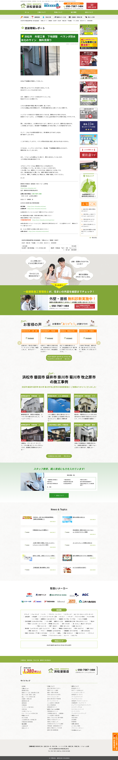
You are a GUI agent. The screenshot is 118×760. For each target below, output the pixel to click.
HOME (23, 686)
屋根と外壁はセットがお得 (54, 728)
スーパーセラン (75, 711)
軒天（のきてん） (79, 628)
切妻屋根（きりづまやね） (71, 631)
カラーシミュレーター (53, 696)
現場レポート (25, 728)
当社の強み (74, 717)
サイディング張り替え (28, 707)
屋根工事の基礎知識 (52, 730)
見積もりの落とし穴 (52, 721)
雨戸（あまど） (53, 626)
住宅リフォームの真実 (53, 709)
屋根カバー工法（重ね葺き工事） (31, 692)
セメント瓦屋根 (83, 619)
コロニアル (74, 635)
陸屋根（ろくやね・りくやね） (67, 619)
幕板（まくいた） (65, 626)
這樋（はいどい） (77, 626)
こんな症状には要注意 (53, 703)
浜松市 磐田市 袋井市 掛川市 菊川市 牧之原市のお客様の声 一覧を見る (59, 358)
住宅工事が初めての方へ (54, 688)
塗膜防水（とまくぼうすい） (49, 619)
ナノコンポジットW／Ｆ (78, 692)
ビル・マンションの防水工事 (30, 713)
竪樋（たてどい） (81, 633)
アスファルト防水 (80, 616)
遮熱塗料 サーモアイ (77, 694)
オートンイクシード (52, 701)
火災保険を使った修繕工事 (29, 719)
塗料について (75, 686)
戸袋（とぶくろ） (42, 626)
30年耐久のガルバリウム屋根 (55, 724)
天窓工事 (24, 709)
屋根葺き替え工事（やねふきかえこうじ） (76, 621)
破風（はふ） (90, 628)
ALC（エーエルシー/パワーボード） (84, 614)
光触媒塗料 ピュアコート (78, 703)
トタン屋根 (49, 621)
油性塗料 (27, 616)
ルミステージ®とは (76, 707)
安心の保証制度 (51, 705)
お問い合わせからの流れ (54, 694)
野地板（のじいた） (54, 623)
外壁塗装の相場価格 (27, 722)
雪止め (92, 621)
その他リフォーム (26, 711)
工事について (42, 12)
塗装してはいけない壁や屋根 (55, 717)
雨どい (54, 628)
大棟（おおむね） (86, 631)
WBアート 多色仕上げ (77, 690)
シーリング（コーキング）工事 (48, 616)
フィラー (43, 614)
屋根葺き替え (25, 690)
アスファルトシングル (55, 635)
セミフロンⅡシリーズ (77, 709)
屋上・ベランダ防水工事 (28, 697)
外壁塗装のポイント (52, 711)
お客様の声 (25, 726)
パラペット (91, 633)
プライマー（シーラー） (55, 614)
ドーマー (52, 633)
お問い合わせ (75, 724)
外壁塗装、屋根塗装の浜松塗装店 (60, 758)
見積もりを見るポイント (54, 719)
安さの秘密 (25, 717)
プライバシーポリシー (77, 728)
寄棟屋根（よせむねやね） (54, 631)
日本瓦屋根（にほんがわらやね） (34, 621)
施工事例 (73, 12)
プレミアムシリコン (76, 698)
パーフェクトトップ (76, 696)
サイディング (68, 614)
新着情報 (73, 721)
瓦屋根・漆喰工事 (77, 17)
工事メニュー (25, 688)
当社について (89, 12)
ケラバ (42, 631)
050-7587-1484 (74, 6)
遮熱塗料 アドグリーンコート (79, 701)
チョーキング (35, 614)
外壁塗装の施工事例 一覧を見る (59, 456)
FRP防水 (44, 635)
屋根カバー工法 (61, 17)
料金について (58, 12)
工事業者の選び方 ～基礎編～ (55, 713)
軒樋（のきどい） (68, 633)
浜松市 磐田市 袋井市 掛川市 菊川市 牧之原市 (59, 645)
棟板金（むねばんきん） (65, 628)
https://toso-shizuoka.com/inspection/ (43, 220)
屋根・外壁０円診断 (52, 692)
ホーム (27, 12)
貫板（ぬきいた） (33, 631)
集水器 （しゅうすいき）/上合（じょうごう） (37, 628)
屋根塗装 (37, 17)
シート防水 (35, 619)
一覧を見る (93, 237)
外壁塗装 (26, 17)
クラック (26, 614)
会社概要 (73, 719)
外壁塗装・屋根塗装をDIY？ (55, 726)
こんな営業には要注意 (53, 715)
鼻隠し (59, 633)
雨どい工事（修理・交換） (29, 694)
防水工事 (48, 17)
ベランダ (70, 616)
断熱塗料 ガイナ (75, 688)
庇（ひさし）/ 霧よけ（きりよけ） (82, 623)
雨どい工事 (91, 17)
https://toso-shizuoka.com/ (28, 188)
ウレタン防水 (90, 616)
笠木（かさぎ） (66, 623)
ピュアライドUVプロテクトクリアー (81, 705)
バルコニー (62, 616)
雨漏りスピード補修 (52, 690)
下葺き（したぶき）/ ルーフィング (36, 623)
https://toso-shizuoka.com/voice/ (36, 208)
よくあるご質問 (75, 726)
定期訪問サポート (52, 707)
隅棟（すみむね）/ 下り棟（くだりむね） (36, 633)
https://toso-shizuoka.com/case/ (36, 206)
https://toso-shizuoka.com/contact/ (39, 231)
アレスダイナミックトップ (78, 713)
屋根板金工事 (25, 701)
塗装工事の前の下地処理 (54, 698)
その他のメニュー (76, 730)
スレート (66, 635)
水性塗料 (34, 616)
